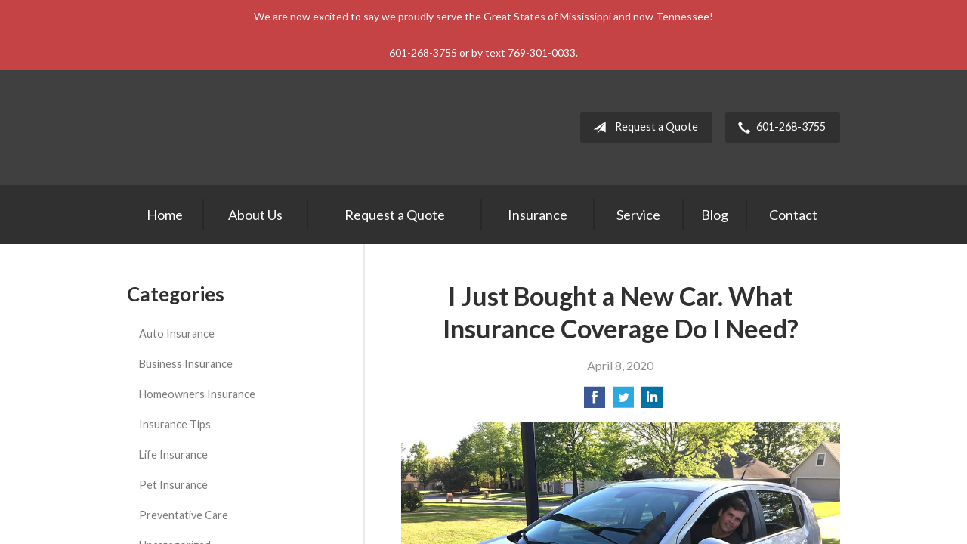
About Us (255, 214)
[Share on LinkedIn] (652, 401)
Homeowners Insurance (197, 394)
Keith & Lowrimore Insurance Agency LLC (259, 127)
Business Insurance (186, 363)
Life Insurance (173, 454)
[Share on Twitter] (623, 401)
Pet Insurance (173, 484)
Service (638, 214)
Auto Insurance (177, 333)
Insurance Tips (175, 424)
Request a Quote (642, 128)
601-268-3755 (779, 128)
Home (165, 214)
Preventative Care (183, 514)
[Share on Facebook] (594, 401)
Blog (714, 214)
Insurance (537, 214)
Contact (793, 214)
